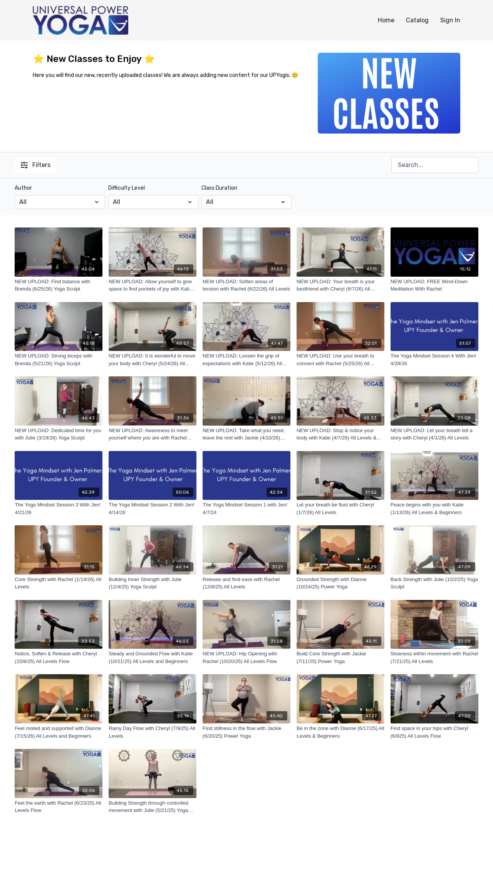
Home (386, 20)
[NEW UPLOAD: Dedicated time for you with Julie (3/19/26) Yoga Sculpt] (58, 434)
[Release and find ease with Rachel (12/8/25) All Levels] (246, 583)
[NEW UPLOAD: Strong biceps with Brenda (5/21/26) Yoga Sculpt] (58, 359)
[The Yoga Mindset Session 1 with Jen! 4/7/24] (246, 508)
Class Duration (219, 188)
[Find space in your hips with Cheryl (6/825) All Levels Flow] (434, 732)
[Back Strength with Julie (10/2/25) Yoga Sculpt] (434, 583)
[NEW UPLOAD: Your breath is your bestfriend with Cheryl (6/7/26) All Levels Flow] (340, 285)
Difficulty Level (126, 188)
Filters (35, 165)
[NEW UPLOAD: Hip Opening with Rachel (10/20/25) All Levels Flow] (246, 657)
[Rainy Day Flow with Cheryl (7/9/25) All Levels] (152, 732)
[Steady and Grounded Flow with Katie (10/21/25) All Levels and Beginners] (152, 657)
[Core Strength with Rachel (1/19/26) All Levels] (58, 583)
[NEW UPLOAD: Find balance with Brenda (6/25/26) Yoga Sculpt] (58, 285)
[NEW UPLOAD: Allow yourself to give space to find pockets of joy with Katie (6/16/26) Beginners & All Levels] (152, 285)
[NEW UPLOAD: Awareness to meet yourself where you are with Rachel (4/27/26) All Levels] (152, 434)
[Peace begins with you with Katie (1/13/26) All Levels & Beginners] (434, 508)
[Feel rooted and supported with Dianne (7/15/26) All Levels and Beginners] (58, 732)
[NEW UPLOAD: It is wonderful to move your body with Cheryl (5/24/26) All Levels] (152, 359)
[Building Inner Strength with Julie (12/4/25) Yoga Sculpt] (152, 583)
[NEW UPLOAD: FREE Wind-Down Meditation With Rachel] (434, 285)
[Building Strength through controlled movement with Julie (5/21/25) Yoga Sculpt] (152, 806)
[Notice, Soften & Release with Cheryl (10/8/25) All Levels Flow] (58, 657)
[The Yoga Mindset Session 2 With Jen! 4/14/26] (152, 508)
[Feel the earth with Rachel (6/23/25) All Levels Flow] (58, 806)
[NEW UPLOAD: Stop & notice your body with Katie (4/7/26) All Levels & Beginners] (340, 434)
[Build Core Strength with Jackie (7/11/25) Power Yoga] (340, 657)
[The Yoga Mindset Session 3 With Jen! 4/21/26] (58, 508)
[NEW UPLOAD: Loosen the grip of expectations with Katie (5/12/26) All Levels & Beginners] (246, 359)
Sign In (450, 20)
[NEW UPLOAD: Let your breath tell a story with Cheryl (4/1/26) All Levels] (434, 434)
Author (23, 188)
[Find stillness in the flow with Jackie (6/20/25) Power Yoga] (246, 732)
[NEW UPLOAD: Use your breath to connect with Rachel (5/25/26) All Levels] (340, 359)
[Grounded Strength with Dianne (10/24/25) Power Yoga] (340, 583)
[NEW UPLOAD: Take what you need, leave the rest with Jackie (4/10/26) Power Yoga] (246, 434)
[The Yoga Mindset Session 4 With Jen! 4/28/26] (434, 359)
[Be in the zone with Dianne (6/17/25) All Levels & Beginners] (340, 732)
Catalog (417, 20)
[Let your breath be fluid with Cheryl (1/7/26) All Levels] (340, 508)
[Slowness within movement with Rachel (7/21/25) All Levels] (434, 657)
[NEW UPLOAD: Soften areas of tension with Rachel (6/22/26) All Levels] (246, 285)
